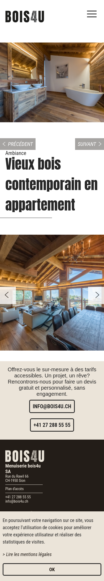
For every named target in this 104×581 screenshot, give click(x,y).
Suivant (87, 144)
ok (52, 569)
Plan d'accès (14, 489)
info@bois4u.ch (52, 406)
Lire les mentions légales (29, 554)
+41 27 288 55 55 (51, 425)
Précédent (20, 144)
